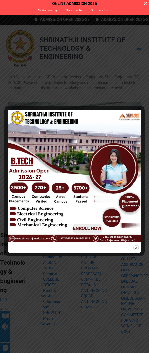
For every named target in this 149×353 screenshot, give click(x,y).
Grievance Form (101, 10)
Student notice (74, 10)
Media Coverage (48, 10)
